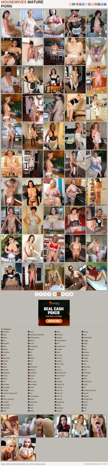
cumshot (5, 408)
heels (31, 387)
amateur (5, 332)
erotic (31, 343)
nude (57, 367)
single (85, 358)
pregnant (59, 408)
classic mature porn (9, 393)
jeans (31, 405)
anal (3, 335)
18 (67, 294)
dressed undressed (36, 335)
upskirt (85, 393)
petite (58, 405)
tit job (85, 384)
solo (84, 370)
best (3, 355)
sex (84, 346)
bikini (4, 364)
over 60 (58, 393)
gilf (30, 364)
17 (63, 294)
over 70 (58, 396)
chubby (4, 390)
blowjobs (5, 373)
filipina (31, 358)
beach (4, 349)
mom (57, 352)
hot (30, 393)
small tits (86, 367)
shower (85, 355)
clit (3, 396)
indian (31, 399)
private (58, 411)
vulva (84, 402)
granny (31, 376)
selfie (84, 343)
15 (55, 294)
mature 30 (59, 384)
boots (4, 379)
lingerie (58, 338)
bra (3, 381)
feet (30, 355)
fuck (30, 361)
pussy (85, 332)
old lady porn (60, 373)
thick (84, 379)
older (57, 379)
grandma (32, 373)
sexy (84, 349)
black (4, 367)
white (84, 405)
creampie (5, 405)
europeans (33, 346)
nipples (58, 361)
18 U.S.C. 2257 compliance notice (34, 464)
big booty (5, 358)
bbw (3, 346)
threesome (86, 381)
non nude (59, 364)
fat (30, 352)
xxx (84, 411)
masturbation (60, 340)
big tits (4, 361)
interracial (32, 402)
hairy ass (32, 381)
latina (31, 411)
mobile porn (60, 346)
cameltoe (5, 387)
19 (71, 294)
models (58, 349)
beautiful (5, 352)
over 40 (58, 387)
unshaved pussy (89, 390)
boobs (4, 376)
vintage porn (87, 399)
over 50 (58, 390)
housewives (33, 396)
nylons (58, 370)
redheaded (87, 338)
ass (3, 340)
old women (60, 376)
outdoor (58, 381)
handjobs (32, 384)
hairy (30, 379)
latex (30, 408)
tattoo (85, 376)
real (84, 335)
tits (84, 387)
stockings (86, 373)
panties (58, 399)
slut (84, 364)
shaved (85, 352)
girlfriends (32, 367)
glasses (32, 370)
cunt (3, 411)
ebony (31, 340)
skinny (85, 361)
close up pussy (7, 399)
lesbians (59, 335)
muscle (58, 355)
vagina (85, 396)
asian (4, 338)
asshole (5, 343)
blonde (4, 370)
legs (57, 332)
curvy (31, 332)
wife (84, 408)
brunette (5, 384)
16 (59, 294)
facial (31, 349)
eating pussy (33, 338)
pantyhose (59, 402)
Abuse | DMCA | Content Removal (12, 464)
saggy (85, 340)
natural (58, 358)
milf (57, 343)
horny (31, 390)
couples (5, 402)
